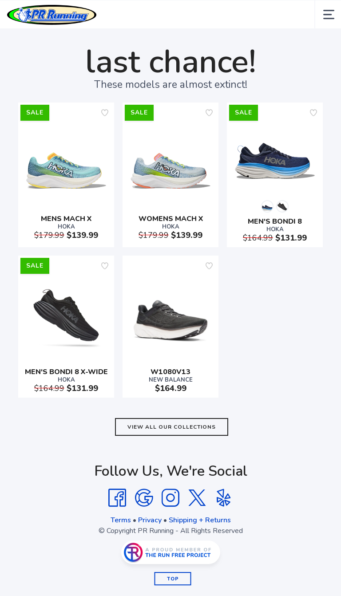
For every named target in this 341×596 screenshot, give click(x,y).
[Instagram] (170, 498)
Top (173, 579)
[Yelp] (223, 498)
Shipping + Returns (200, 520)
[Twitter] (197, 498)
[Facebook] (117, 498)
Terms (121, 520)
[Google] (144, 498)
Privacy (150, 520)
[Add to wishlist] (105, 113)
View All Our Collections (171, 426)
